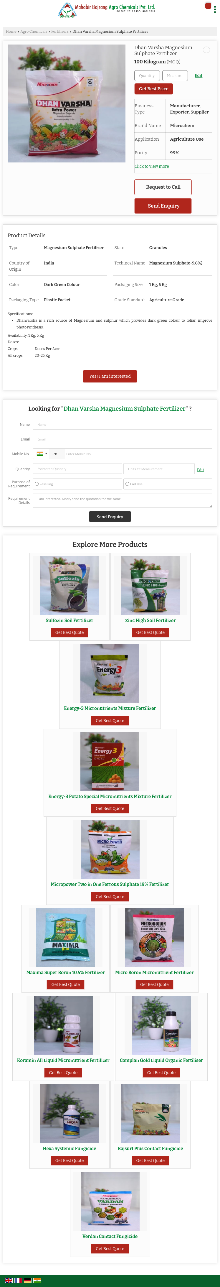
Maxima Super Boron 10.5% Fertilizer (65, 972)
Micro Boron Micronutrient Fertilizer (154, 972)
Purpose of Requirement (19, 484)
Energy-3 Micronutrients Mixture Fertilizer (110, 708)
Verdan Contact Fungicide (110, 1236)
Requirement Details (19, 501)
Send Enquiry (164, 206)
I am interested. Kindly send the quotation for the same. (122, 501)
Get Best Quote (69, 632)
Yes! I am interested (110, 376)
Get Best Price (153, 88)
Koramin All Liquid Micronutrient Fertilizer (63, 1060)
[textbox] (175, 75)
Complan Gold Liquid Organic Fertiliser (161, 1060)
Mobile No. (21, 453)
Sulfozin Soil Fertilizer (69, 620)
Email (25, 439)
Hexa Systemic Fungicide (69, 1148)
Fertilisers (60, 31)
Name (25, 424)
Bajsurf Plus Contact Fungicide (150, 1148)
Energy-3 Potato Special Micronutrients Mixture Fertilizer (109, 796)
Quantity (23, 468)
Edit (198, 75)
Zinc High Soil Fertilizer (150, 620)
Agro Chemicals (33, 31)
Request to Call (163, 187)
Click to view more (152, 166)
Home (11, 31)
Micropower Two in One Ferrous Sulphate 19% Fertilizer (110, 884)
